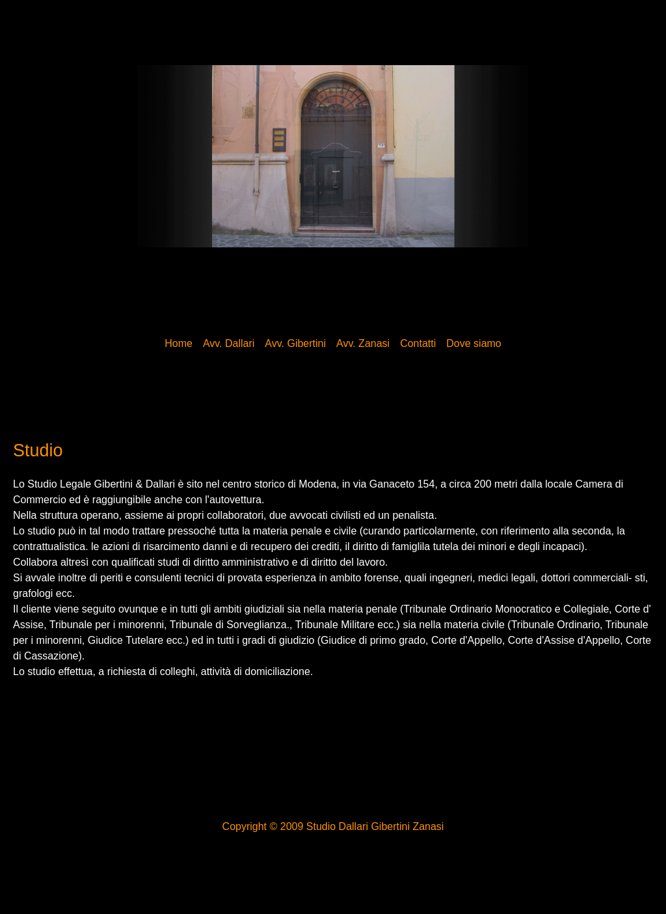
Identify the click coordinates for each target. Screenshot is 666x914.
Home (179, 343)
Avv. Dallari (228, 343)
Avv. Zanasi (363, 343)
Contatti (418, 343)
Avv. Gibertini (295, 343)
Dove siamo (473, 343)
